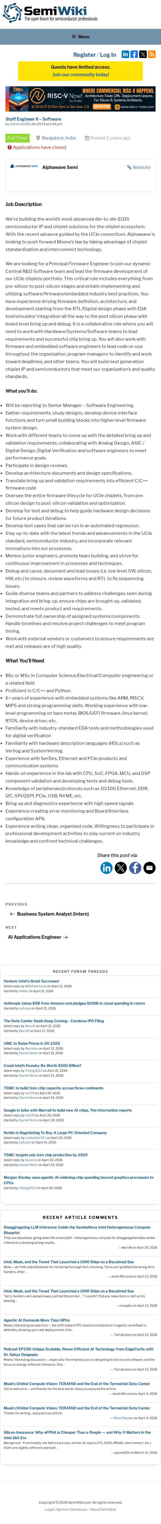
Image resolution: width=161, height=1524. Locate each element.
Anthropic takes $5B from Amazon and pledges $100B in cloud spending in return (74, 1003)
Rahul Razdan (123, 1418)
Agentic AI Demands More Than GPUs (37, 1320)
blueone (31, 1160)
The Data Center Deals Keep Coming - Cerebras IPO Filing (54, 1021)
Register (84, 55)
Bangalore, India (59, 138)
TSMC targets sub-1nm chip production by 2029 (45, 1155)
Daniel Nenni (28, 1053)
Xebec (23, 991)
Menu (80, 36)
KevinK (30, 1026)
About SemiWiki (103, 1509)
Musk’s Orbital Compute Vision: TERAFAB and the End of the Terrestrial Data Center (77, 1383)
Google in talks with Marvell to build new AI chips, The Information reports (68, 1110)
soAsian (25, 1008)
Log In (108, 55)
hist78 (29, 1093)
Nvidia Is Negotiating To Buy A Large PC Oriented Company (55, 1132)
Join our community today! (80, 74)
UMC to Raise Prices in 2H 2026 (32, 1043)
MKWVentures (36, 986)
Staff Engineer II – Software (33, 119)
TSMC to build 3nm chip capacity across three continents (53, 1088)
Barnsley (31, 1049)
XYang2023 (33, 1071)
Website (142, 167)
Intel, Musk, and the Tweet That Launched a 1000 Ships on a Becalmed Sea (69, 1262)
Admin (15, 124)
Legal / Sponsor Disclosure (66, 1509)
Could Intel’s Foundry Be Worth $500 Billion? (42, 1065)
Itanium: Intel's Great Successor (31, 981)
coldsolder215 (35, 1138)
